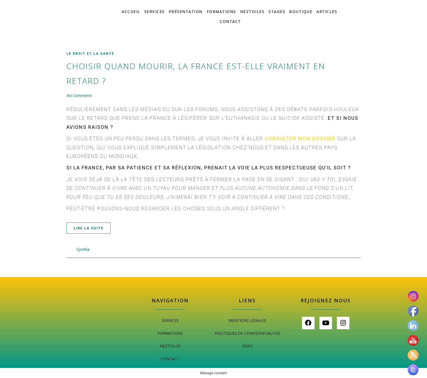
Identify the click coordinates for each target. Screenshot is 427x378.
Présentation (186, 11)
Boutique (300, 11)
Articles (326, 11)
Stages (277, 11)
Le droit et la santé (90, 54)
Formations (221, 11)
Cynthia (83, 249)
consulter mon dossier (300, 138)
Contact (230, 21)
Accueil (131, 11)
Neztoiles (252, 11)
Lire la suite (88, 228)
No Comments (79, 95)
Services (154, 11)
